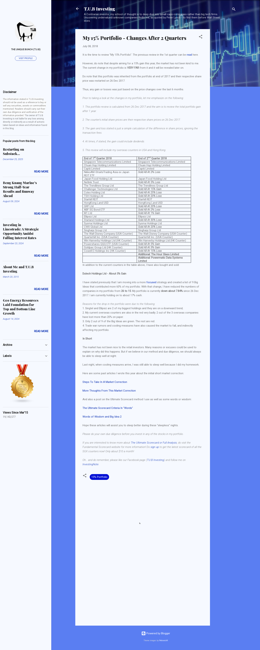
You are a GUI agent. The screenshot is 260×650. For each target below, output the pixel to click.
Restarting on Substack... (13, 151)
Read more (41, 171)
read (189, 54)
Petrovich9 (163, 640)
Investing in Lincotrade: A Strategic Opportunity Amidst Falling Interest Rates (21, 231)
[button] (200, 37)
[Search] (234, 9)
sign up (155, 447)
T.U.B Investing (99, 9)
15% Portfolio (99, 477)
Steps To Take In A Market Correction (105, 382)
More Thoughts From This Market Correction (109, 390)
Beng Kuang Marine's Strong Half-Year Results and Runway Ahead (20, 189)
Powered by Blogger (155, 633)
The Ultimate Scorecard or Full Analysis (154, 442)
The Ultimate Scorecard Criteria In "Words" (108, 408)
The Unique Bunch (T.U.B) (25, 49)
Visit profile (26, 58)
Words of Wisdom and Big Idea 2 (102, 416)
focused (151, 282)
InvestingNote (91, 464)
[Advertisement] (224, 83)
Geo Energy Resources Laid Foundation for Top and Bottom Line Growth (20, 307)
